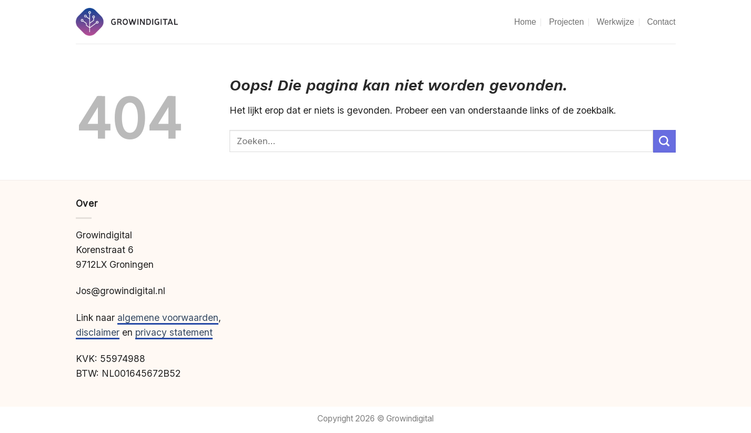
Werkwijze (615, 21)
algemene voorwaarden (167, 317)
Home (525, 21)
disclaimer (97, 332)
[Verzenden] (664, 141)
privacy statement (174, 332)
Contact (661, 21)
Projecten (566, 21)
